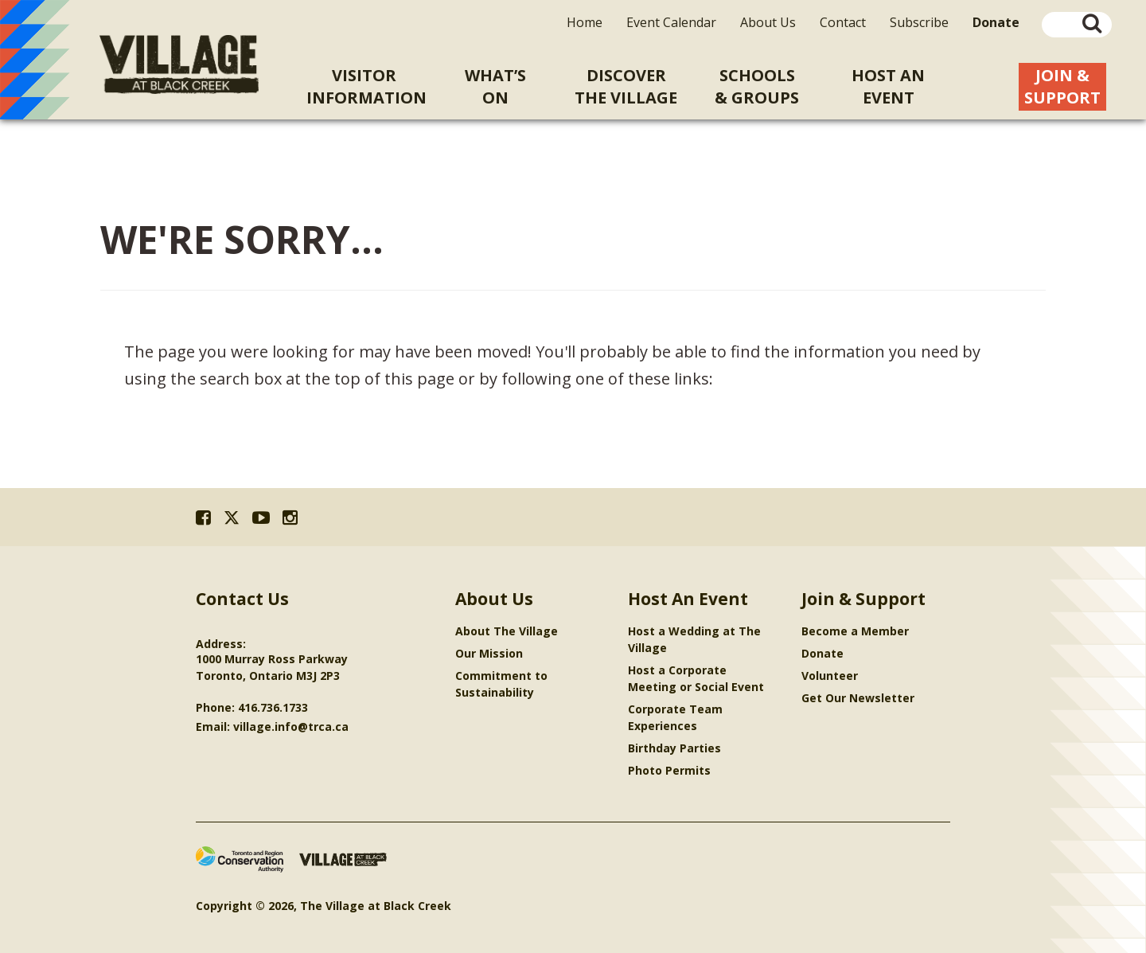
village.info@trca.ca (291, 726)
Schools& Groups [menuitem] (757, 86)
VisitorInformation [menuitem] (366, 86)
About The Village (506, 631)
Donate (822, 653)
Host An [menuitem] (888, 86)
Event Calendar (671, 22)
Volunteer (829, 675)
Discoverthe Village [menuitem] (626, 86)
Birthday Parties (674, 748)
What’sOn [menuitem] (495, 86)
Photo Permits (669, 770)
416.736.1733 (273, 707)
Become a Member (855, 631)
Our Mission (489, 653)
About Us (768, 22)
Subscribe (919, 22)
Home (584, 22)
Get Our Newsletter (857, 697)
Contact (843, 22)
